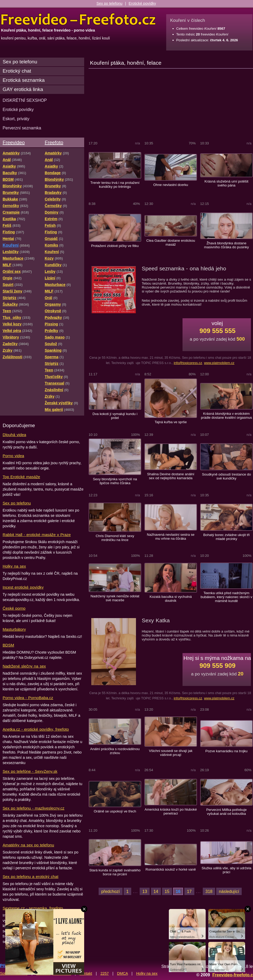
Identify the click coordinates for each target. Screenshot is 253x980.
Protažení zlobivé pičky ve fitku (115, 246)
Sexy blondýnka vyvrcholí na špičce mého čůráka (115, 481)
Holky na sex (14, 566)
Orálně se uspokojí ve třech (115, 811)
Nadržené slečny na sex (24, 666)
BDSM (8, 645)
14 (156, 891)
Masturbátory (14, 629)
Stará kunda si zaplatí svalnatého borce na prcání (115, 872)
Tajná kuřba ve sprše (171, 422)
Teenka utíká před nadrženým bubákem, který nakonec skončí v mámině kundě (226, 597)
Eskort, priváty (16, 118)
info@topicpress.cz (188, 363)
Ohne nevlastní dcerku (170, 185)
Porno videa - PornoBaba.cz (28, 697)
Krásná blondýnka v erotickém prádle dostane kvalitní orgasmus (226, 416)
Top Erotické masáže (21, 476)
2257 (104, 973)
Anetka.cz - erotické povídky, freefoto (36, 729)
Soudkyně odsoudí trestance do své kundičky (226, 476)
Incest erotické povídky (23, 587)
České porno (14, 608)
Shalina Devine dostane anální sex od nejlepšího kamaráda (170, 476)
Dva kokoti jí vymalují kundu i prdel (115, 416)
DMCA (122, 973)
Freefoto (54, 142)
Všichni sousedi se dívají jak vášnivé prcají (171, 753)
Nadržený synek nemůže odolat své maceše (114, 598)
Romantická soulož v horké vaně (170, 869)
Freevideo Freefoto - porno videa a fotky (78, 19)
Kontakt (85, 973)
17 (189, 891)
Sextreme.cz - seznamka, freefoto (33, 908)
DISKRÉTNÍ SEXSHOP (25, 100)
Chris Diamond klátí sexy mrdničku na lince (115, 538)
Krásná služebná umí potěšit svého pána (227, 183)
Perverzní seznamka (22, 127)
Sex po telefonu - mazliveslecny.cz (33, 808)
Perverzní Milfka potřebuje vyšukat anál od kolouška (226, 812)
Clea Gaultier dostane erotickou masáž (170, 242)
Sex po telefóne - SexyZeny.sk (30, 771)
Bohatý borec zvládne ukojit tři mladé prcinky (226, 537)
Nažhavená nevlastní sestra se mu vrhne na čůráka (171, 536)
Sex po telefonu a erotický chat (30, 876)
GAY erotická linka (23, 89)
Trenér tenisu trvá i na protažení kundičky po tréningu (114, 185)
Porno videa (13, 455)
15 (167, 891)
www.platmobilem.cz (219, 363)
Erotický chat (17, 71)
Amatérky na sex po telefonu (28, 845)
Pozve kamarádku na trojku (226, 751)
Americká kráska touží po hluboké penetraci (171, 811)
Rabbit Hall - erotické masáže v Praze (37, 534)
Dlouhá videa (14, 434)
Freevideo (14, 142)
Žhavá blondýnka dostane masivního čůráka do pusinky (226, 245)
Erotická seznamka (24, 80)
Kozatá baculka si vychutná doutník (171, 599)
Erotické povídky (142, 3)
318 (208, 891)
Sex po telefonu (110, 3)
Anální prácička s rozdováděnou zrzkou (115, 751)
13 (144, 891)
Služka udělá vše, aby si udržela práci (226, 870)
